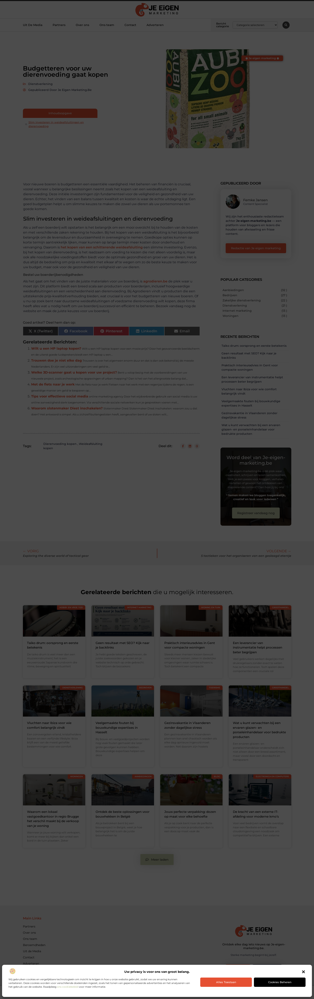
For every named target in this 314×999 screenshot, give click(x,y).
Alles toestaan (226, 982)
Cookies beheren (279, 982)
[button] (303, 972)
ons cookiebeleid (67, 986)
